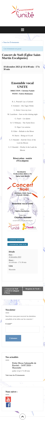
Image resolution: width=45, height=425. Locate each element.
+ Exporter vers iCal (18, 244)
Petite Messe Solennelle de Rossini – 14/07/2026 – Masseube (24, 365)
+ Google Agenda (16, 239)
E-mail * (9, 324)
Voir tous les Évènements (15, 375)
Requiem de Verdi (33, 289)
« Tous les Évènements (10, 42)
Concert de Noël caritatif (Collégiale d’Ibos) (11, 291)
